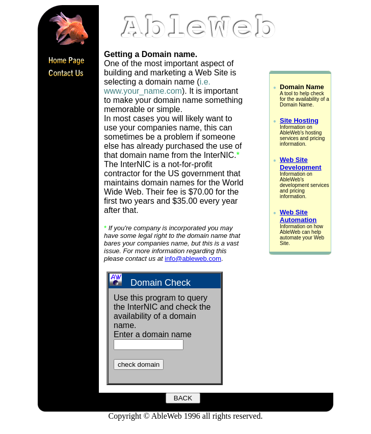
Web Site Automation (298, 216)
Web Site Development (301, 163)
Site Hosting (299, 120)
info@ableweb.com (193, 258)
